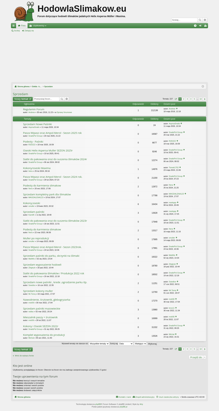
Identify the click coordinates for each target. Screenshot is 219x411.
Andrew (31, 112)
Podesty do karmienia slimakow (42, 185)
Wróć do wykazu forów (24, 356)
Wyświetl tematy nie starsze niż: (85, 343)
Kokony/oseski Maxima (36, 168)
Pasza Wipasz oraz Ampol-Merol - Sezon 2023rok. (52, 247)
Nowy (21, 98)
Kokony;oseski (31, 203)
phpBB (98, 404)
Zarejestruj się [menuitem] (206, 26)
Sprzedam (20, 94)
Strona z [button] (175, 99)
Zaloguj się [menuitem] (201, 26)
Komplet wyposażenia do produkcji (44, 334)
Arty (141, 404)
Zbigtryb (31, 268)
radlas (31, 312)
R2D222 (31, 145)
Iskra (30, 171)
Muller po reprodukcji (36, 238)
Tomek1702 (174, 167)
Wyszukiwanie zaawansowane (204, 20)
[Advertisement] (109, 57)
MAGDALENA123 (35, 197)
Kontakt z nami (125, 397)
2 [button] (183, 99)
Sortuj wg (121, 343)
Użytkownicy (38, 25)
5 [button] (194, 99)
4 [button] (190, 99)
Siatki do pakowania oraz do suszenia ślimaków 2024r (55, 159)
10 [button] (201, 99)
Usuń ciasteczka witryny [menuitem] (169, 397)
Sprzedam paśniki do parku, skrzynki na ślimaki (51, 255)
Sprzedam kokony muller (38, 291)
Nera (30, 188)
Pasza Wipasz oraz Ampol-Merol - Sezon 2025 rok (52, 132)
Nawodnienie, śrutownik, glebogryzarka (46, 299)
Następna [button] (204, 99)
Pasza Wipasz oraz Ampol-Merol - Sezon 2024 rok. (52, 176)
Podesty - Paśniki (33, 141)
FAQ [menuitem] (196, 26)
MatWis (31, 259)
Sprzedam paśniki (33, 211)
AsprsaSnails (33, 127)
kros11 (172, 308)
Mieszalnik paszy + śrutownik (40, 317)
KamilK (31, 215)
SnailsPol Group (35, 136)
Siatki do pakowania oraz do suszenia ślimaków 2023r (55, 220)
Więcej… (14, 26)
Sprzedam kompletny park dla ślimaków (47, 194)
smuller (31, 206)
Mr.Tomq (32, 294)
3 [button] (187, 99)
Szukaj (199, 20)
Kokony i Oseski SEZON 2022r (40, 326)
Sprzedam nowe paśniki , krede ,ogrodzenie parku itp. (55, 282)
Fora (23, 25)
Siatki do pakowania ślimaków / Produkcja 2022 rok (53, 273)
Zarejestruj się (44, 31)
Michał (31, 338)
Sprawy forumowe (64, 112)
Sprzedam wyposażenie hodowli (42, 264)
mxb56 (31, 303)
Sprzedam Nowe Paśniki (37, 124)
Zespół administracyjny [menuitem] (144, 397)
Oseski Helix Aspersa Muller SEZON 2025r (48, 150)
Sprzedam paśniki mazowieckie (41, 308)
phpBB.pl (123, 407)
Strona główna (23, 397)
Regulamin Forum (33, 109)
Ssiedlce (32, 285)
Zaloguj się (29, 31)
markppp (172, 202)
